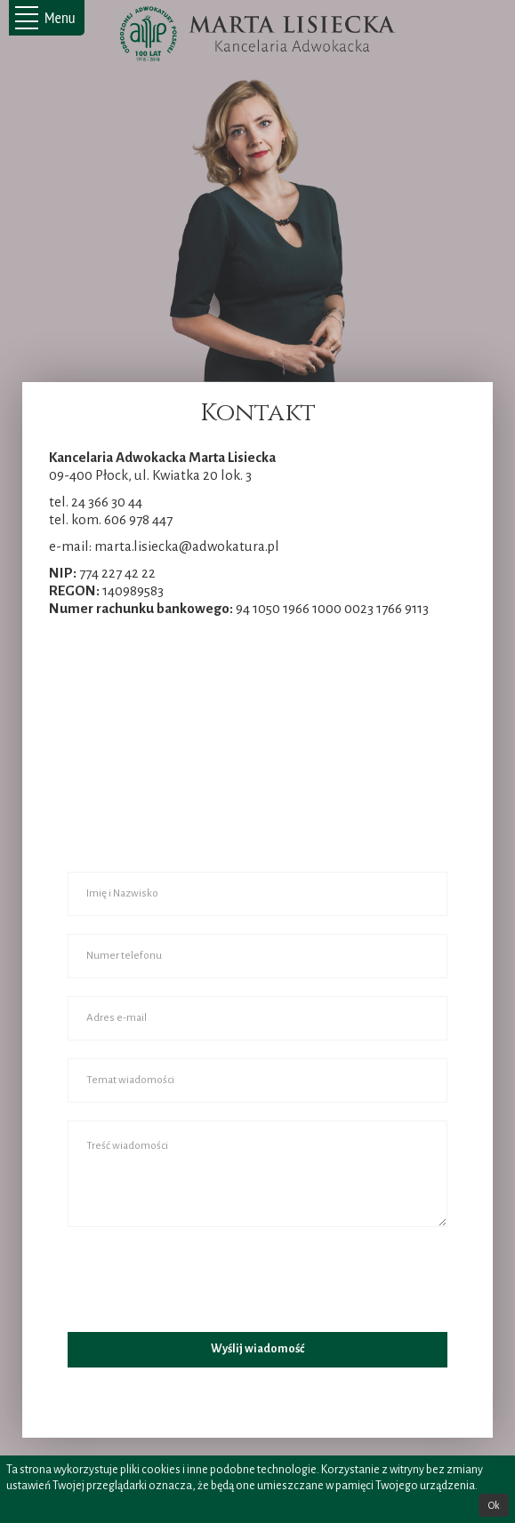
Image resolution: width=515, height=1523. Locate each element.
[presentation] (203, 1279)
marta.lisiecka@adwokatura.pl (186, 546)
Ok (493, 1505)
